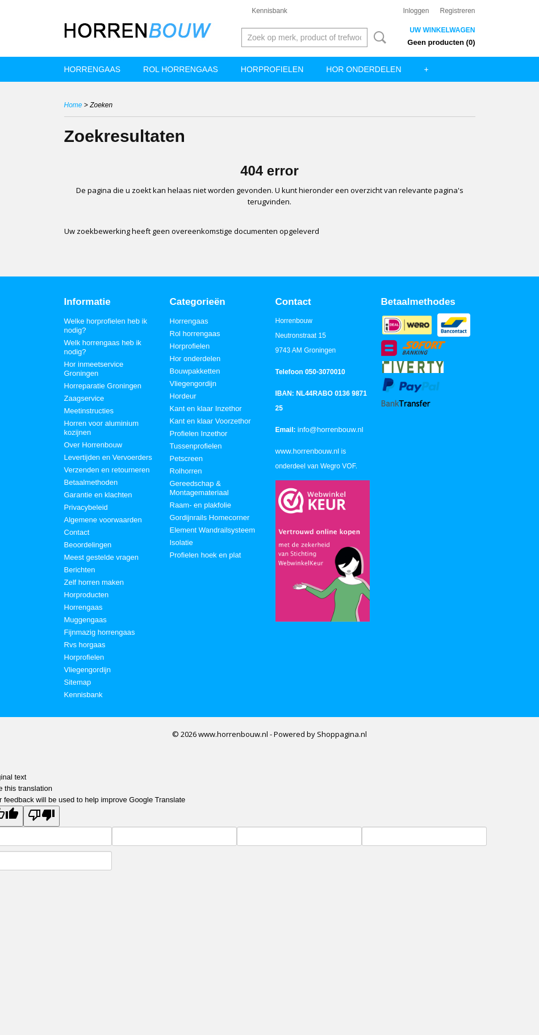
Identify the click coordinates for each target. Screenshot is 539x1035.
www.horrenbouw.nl (307, 451)
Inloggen (416, 11)
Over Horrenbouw (93, 445)
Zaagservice (84, 398)
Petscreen (186, 458)
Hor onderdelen (363, 69)
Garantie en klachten (98, 495)
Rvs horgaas (85, 644)
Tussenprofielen (196, 446)
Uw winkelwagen (442, 30)
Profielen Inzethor (199, 433)
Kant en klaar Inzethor (206, 408)
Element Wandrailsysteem (213, 530)
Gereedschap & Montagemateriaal (199, 488)
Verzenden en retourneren (107, 470)
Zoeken (377, 37)
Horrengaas (92, 69)
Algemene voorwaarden (103, 520)
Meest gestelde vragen (101, 557)
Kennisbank (269, 11)
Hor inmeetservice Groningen (94, 369)
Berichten (79, 569)
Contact (77, 532)
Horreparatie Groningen (103, 386)
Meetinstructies (89, 411)
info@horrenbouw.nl (330, 429)
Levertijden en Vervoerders (108, 457)
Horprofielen (272, 69)
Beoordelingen (88, 544)
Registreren (457, 11)
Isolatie (181, 542)
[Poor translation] (41, 816)
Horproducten (86, 594)
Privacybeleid (86, 507)
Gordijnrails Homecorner (210, 517)
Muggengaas (85, 619)
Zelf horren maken (94, 582)
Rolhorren (186, 471)
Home (73, 105)
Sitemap (77, 682)
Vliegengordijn (87, 669)
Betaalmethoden (91, 482)
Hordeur (183, 396)
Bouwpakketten (195, 371)
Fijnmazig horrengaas (99, 632)
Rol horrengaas (180, 69)
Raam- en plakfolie (200, 505)
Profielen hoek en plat (205, 555)
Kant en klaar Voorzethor (210, 421)
